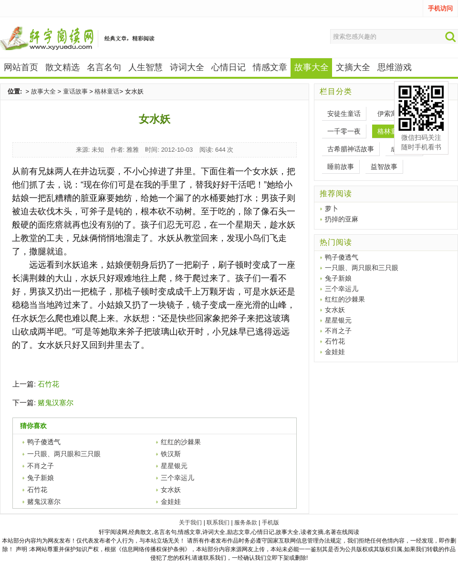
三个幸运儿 (177, 477)
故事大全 (43, 91)
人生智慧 (145, 67)
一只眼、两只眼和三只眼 (64, 454)
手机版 (270, 522)
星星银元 (174, 466)
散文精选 (62, 67)
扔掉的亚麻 (341, 219)
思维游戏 (394, 67)
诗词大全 (187, 67)
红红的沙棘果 (181, 442)
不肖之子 (40, 466)
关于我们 (190, 522)
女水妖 (171, 489)
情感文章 (270, 67)
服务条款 (245, 522)
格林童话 (106, 91)
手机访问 (440, 8)
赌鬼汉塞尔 (55, 402)
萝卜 (331, 208)
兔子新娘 (40, 477)
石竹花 (48, 384)
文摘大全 (353, 67)
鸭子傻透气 (44, 442)
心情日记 (228, 67)
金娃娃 (171, 501)
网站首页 (21, 67)
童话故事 (75, 91)
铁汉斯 (171, 454)
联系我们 (218, 522)
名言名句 (104, 67)
